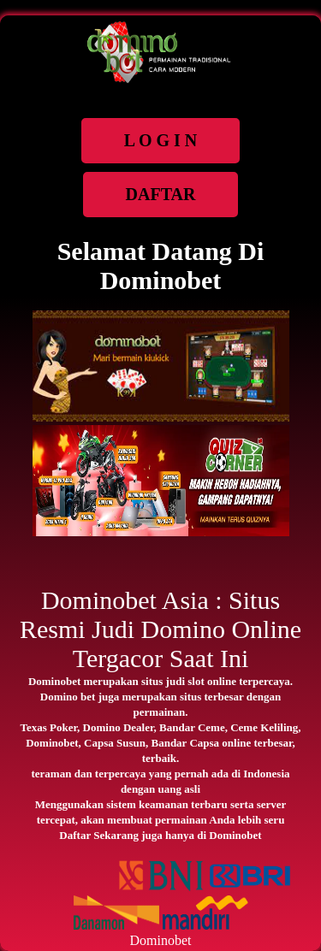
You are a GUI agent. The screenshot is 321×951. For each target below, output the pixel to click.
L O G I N (161, 140)
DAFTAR (161, 194)
